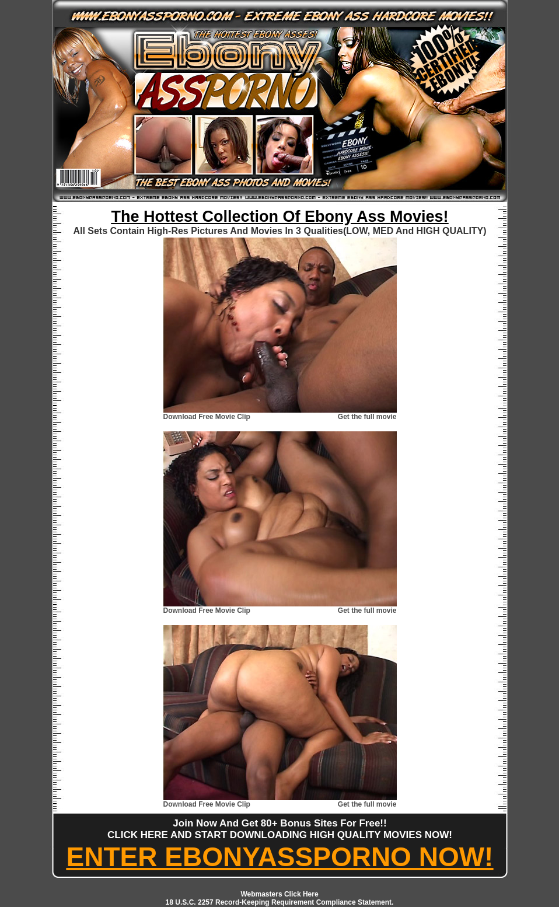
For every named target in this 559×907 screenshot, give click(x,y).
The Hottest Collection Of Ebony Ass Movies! (279, 216)
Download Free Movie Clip (206, 417)
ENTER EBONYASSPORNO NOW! (280, 857)
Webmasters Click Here (279, 894)
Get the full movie (367, 417)
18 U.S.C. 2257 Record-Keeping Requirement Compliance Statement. (280, 902)
